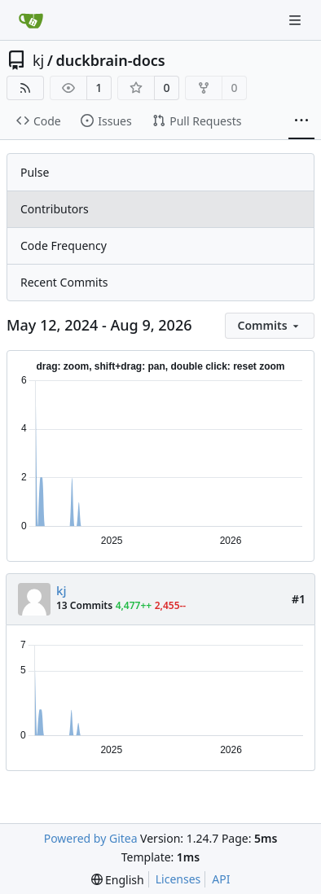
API (221, 879)
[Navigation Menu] (296, 20)
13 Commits (84, 605)
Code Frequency (63, 245)
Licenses (178, 879)
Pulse (34, 172)
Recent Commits (64, 282)
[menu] (269, 326)
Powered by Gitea (91, 838)
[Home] (31, 20)
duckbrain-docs (110, 60)
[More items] (301, 121)
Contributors (54, 209)
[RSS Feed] (25, 88)
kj (38, 60)
